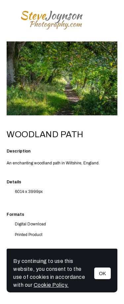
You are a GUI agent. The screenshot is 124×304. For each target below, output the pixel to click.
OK (102, 273)
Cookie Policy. (51, 285)
